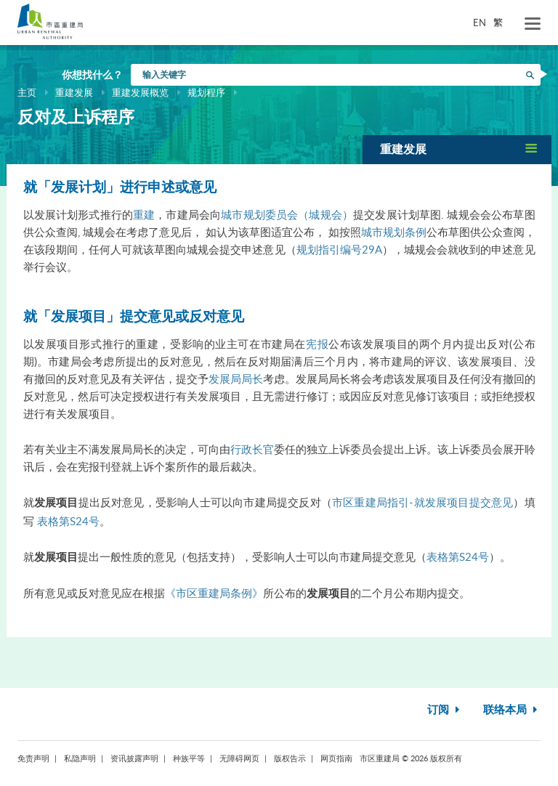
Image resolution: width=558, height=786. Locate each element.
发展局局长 (236, 378)
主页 (26, 92)
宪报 (317, 343)
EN (479, 22)
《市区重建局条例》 (214, 593)
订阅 (445, 710)
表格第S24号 (68, 521)
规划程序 (206, 92)
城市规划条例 (393, 231)
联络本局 (512, 710)
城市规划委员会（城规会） (287, 214)
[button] (457, 149)
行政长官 (252, 449)
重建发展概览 (140, 92)
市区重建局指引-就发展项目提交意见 (422, 502)
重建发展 (74, 92)
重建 (144, 214)
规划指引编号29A (339, 249)
